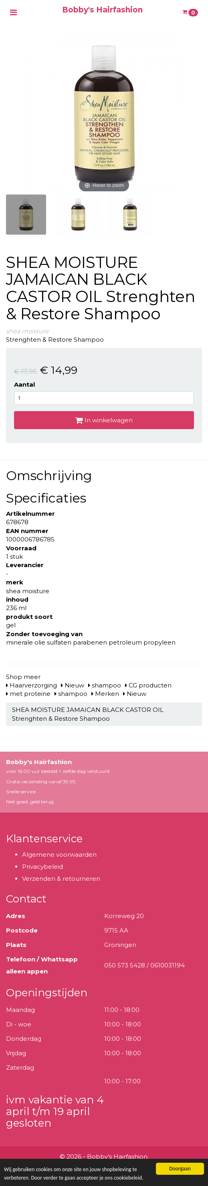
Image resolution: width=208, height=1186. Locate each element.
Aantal (24, 384)
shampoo (104, 685)
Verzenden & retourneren (61, 878)
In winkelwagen (104, 420)
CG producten (148, 685)
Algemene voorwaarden (59, 854)
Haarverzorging (31, 685)
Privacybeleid (42, 866)
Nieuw (72, 685)
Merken (105, 693)
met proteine (28, 693)
